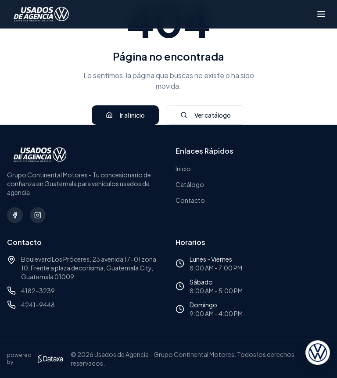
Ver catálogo (205, 115)
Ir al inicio (125, 115)
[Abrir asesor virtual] (317, 353)
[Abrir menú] (321, 14)
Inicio (183, 169)
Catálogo (190, 184)
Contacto (190, 200)
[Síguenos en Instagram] (38, 215)
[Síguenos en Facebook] (15, 215)
